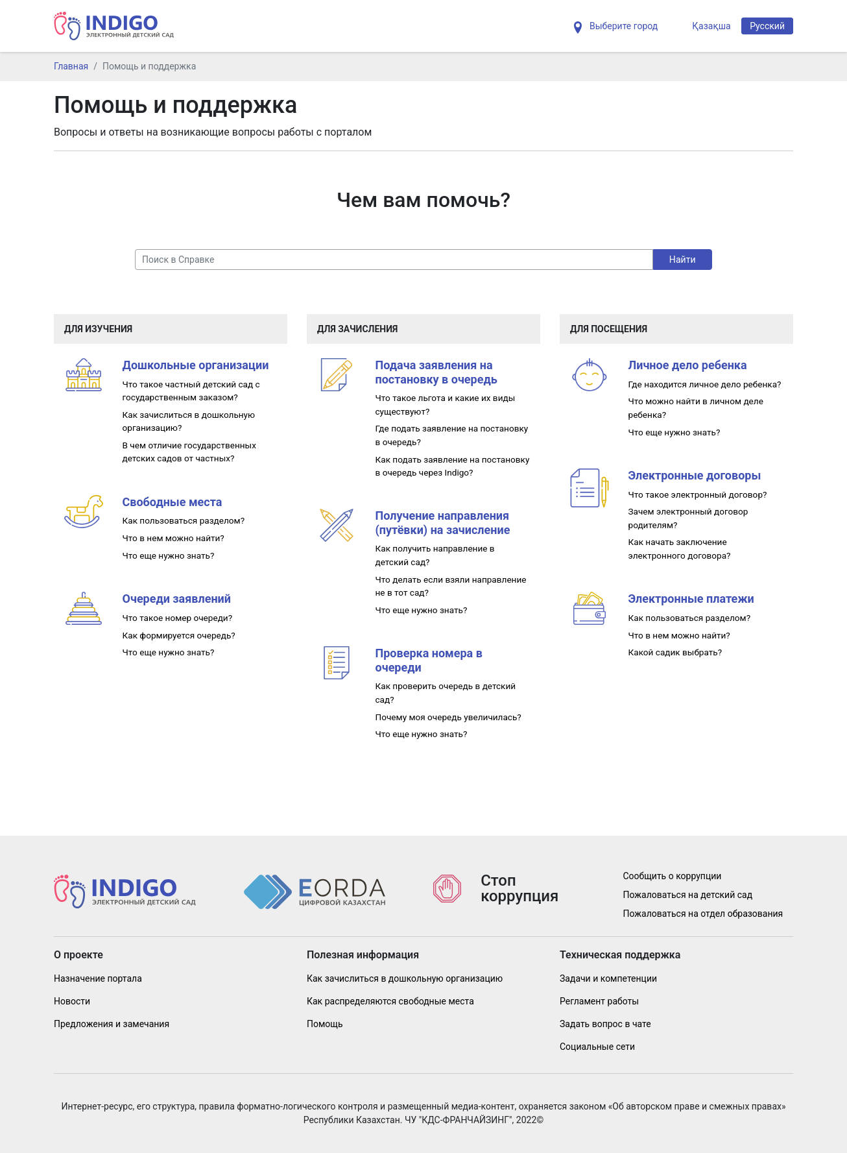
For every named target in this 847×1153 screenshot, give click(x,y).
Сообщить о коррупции (672, 876)
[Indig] (114, 25)
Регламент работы (599, 1001)
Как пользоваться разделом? (184, 520)
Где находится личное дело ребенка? (704, 384)
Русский (767, 26)
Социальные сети (597, 1046)
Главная (71, 66)
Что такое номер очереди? (178, 618)
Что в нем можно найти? (173, 538)
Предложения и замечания (111, 1024)
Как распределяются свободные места (390, 1001)
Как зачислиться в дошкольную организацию (405, 978)
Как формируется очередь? (179, 635)
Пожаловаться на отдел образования (703, 913)
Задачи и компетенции (608, 978)
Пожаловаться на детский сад (688, 895)
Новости (72, 1001)
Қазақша (711, 26)
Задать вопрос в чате (605, 1024)
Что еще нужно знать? (169, 555)
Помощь (325, 1024)
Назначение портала (98, 978)
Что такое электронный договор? (697, 494)
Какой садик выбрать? (675, 652)
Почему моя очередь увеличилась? (448, 717)
